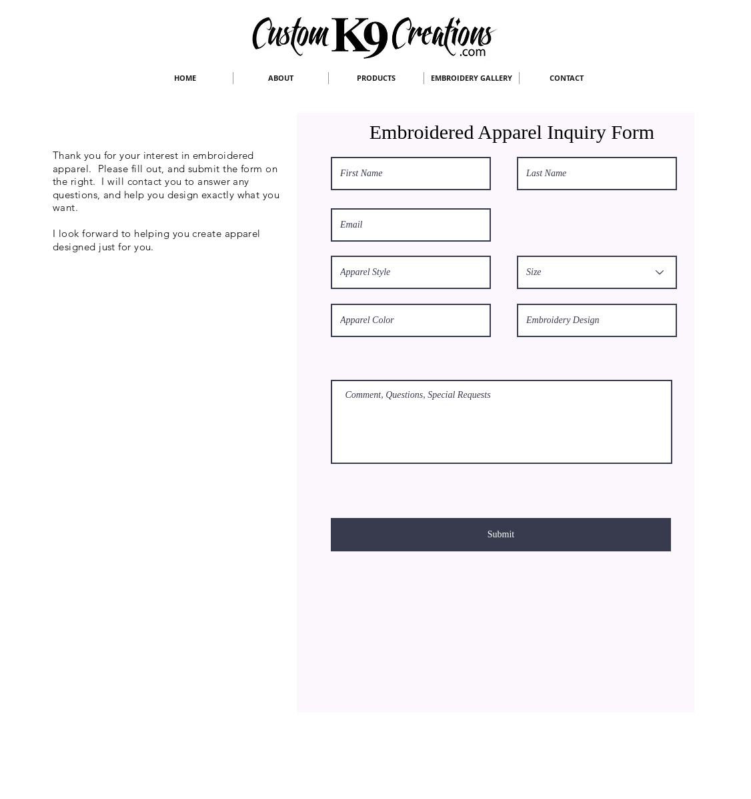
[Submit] (501, 534)
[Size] (597, 272)
